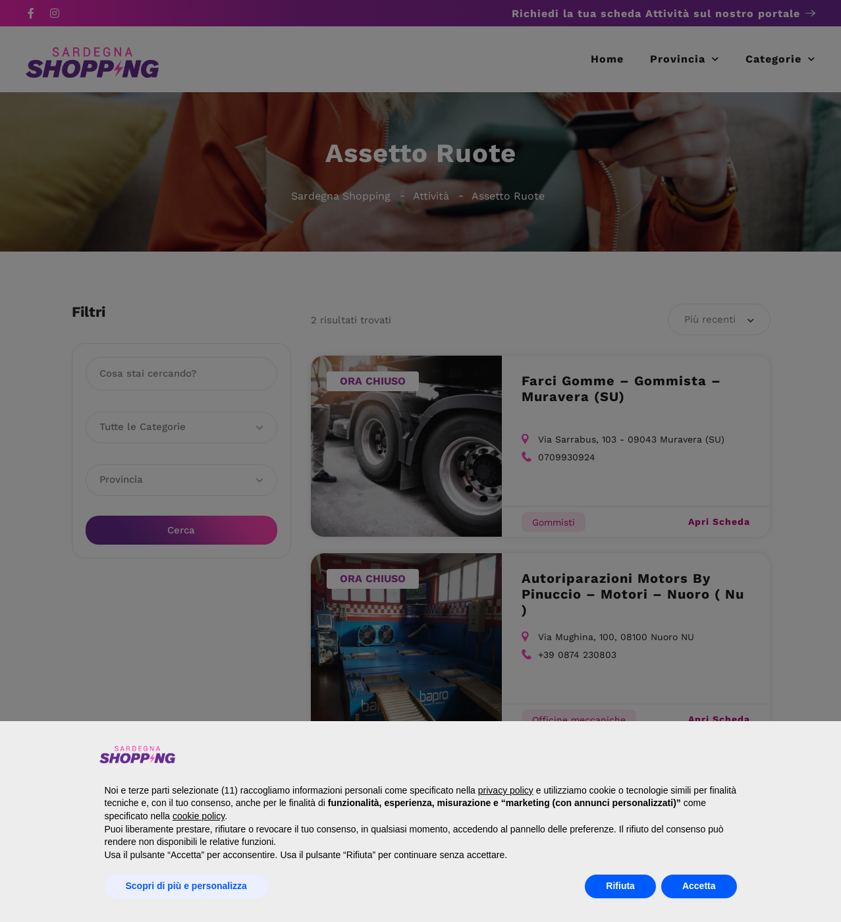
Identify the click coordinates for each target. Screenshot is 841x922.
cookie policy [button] (199, 816)
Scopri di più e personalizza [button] (186, 886)
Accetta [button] (699, 886)
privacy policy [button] (505, 790)
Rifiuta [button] (620, 886)
